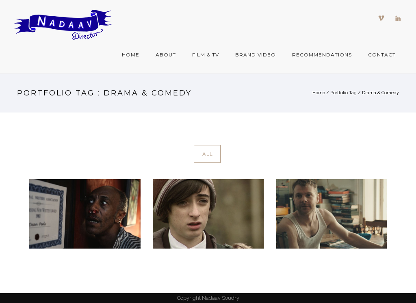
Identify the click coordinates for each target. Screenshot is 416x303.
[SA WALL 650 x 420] (85, 214)
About (166, 55)
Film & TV (205, 55)
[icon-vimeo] (383, 18)
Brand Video (255, 55)
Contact (382, 55)
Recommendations (322, 55)
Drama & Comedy (380, 92)
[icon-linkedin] (398, 18)
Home (130, 55)
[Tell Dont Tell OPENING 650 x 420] (332, 214)
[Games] (208, 214)
